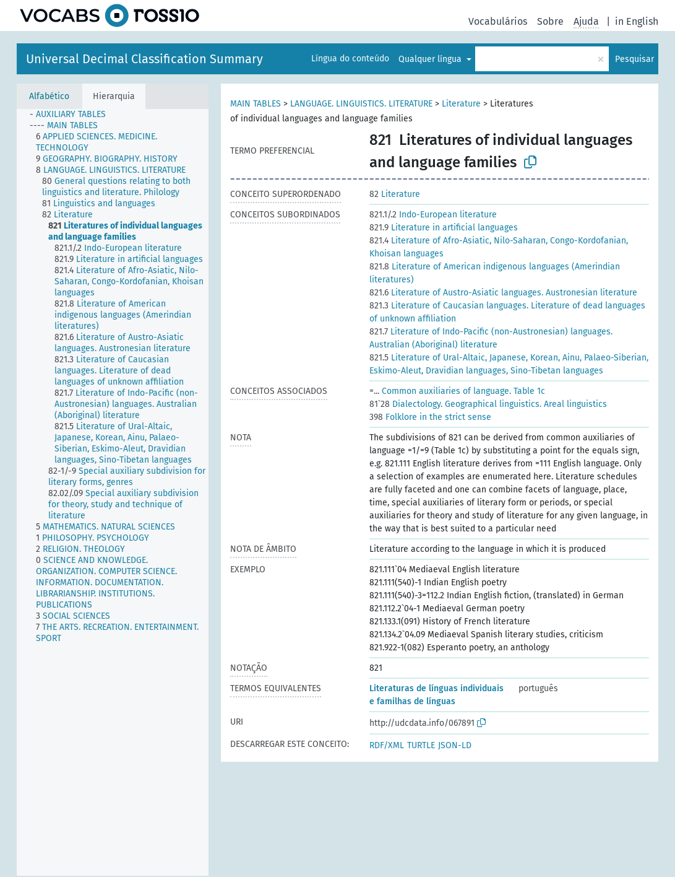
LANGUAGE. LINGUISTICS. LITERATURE (361, 103)
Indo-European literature (433, 214)
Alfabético (49, 96)
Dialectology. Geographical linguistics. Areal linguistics (488, 404)
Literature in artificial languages (443, 227)
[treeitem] (73, 114)
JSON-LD (454, 745)
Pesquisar (634, 59)
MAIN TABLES (255, 103)
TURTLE (421, 745)
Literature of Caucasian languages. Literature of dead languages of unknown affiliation (507, 312)
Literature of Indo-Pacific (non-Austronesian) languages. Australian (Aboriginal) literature (491, 338)
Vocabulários (497, 21)
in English (636, 21)
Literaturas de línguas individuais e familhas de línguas (436, 695)
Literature (461, 103)
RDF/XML (386, 745)
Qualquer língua (431, 59)
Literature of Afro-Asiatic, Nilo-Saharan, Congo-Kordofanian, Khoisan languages (498, 247)
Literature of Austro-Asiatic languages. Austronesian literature (503, 292)
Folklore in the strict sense (430, 417)
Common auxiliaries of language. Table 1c (457, 391)
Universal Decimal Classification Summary (144, 58)
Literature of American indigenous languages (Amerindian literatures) (494, 273)
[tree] (113, 492)
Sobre (550, 21)
